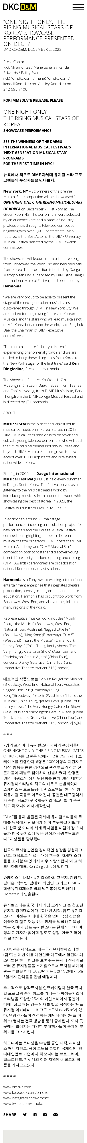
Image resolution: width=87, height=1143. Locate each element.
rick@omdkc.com (17, 78)
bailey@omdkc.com (56, 83)
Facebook (35, 1114)
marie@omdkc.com (51, 78)
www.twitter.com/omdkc (23, 1103)
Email (55, 1114)
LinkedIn (45, 1114)
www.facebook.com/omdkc (25, 1092)
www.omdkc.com (17, 1086)
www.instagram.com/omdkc (26, 1097)
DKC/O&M (20, 7)
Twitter (25, 1114)
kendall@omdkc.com (20, 83)
